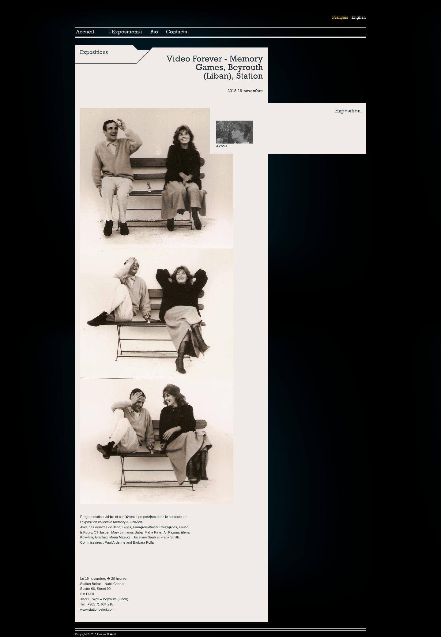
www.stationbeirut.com (97, 609)
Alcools (221, 146)
